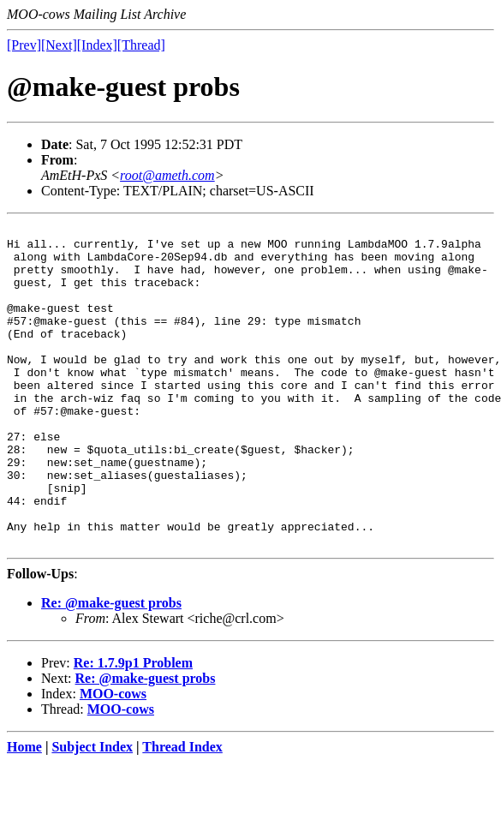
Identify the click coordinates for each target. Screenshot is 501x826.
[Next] (59, 45)
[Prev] (24, 45)
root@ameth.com (167, 175)
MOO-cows (113, 758)
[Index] (97, 45)
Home (24, 811)
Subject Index (92, 811)
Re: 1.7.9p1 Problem (133, 727)
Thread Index (182, 811)
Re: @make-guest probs (111, 667)
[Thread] (141, 45)
